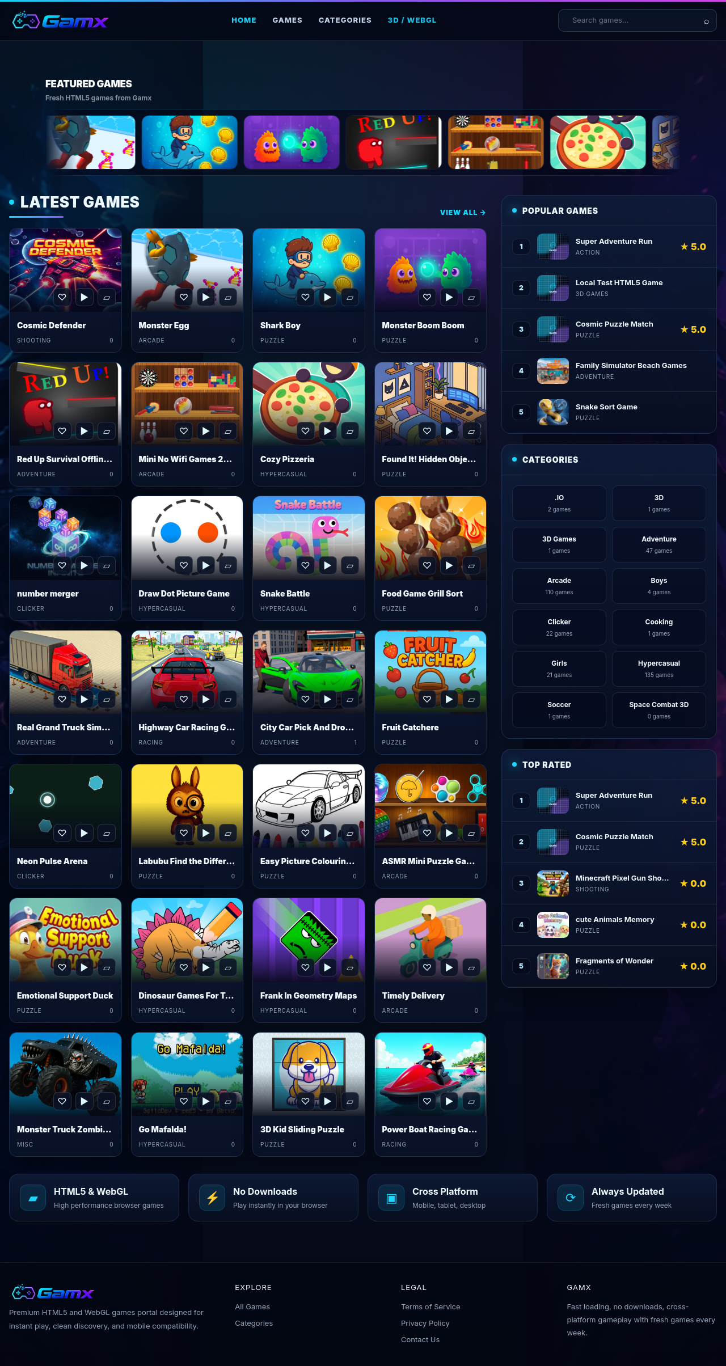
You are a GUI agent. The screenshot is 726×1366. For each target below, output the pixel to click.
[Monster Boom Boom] (335, 142)
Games (287, 19)
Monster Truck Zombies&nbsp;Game (90, 1129)
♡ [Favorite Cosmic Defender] (61, 297)
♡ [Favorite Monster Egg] (183, 297)
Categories (345, 19)
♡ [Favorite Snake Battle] (305, 565)
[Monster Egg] (131, 142)
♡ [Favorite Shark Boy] (305, 297)
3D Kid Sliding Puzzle (302, 1129)
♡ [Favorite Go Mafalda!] (183, 1101)
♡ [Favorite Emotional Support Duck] (61, 967)
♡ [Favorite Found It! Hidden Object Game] (427, 431)
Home (243, 19)
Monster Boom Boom (423, 325)
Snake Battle (285, 593)
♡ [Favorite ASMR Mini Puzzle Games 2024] (427, 833)
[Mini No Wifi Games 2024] (539, 142)
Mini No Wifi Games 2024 (189, 459)
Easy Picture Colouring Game (317, 861)
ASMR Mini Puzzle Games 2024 (444, 861)
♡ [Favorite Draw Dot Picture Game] (183, 565)
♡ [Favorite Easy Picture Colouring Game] (305, 833)
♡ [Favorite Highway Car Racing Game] (183, 699)
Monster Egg (164, 325)
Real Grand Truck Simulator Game (83, 727)
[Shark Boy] (233, 142)
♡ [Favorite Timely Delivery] (427, 967)
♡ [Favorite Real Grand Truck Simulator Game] (61, 699)
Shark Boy (280, 325)
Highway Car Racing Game (191, 727)
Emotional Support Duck (65, 995)
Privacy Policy (425, 1322)
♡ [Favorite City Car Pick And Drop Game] (305, 699)
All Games (252, 1306)
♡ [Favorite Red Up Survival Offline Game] (61, 431)
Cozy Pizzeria (287, 459)
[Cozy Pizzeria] (641, 142)
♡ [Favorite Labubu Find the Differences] (183, 833)
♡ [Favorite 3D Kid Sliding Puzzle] (305, 1101)
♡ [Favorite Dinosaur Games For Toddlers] (183, 967)
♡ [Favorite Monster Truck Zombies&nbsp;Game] (61, 1101)
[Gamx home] (60, 20)
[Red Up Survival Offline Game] (437, 142)
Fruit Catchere (410, 727)
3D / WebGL (412, 19)
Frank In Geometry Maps (308, 995)
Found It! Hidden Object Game (441, 459)
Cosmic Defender (51, 325)
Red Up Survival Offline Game (75, 459)
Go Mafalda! (163, 1129)
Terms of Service (431, 1306)
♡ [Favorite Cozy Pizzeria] (305, 431)
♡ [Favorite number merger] (61, 565)
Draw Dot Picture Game (184, 593)
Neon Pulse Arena (52, 861)
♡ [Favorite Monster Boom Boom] (427, 297)
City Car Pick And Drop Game (317, 727)
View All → (463, 212)
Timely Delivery (413, 995)
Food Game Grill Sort (422, 593)
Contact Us (420, 1339)
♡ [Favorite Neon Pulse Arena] (61, 833)
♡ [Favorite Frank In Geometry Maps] (305, 967)
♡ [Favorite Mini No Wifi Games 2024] (183, 431)
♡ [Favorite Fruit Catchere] (427, 699)
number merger (48, 593)
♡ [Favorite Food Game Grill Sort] (427, 565)
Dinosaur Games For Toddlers (197, 995)
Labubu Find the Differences (195, 861)
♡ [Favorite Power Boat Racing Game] (427, 1101)
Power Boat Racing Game (431, 1129)
